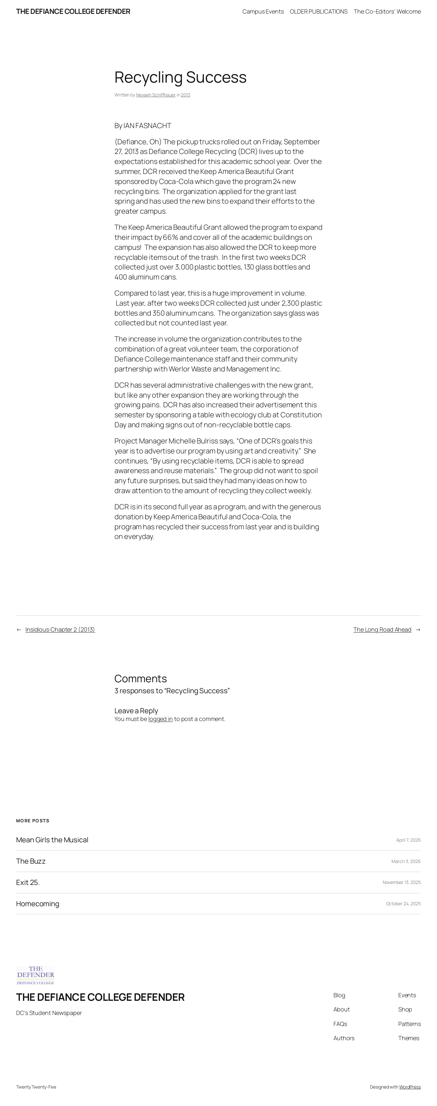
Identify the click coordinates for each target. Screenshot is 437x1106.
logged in (160, 719)
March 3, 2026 (406, 861)
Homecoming (37, 904)
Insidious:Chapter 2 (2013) (60, 629)
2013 (185, 95)
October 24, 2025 (403, 903)
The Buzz (31, 861)
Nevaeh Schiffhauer (156, 95)
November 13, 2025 (402, 882)
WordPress (410, 1087)
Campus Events (263, 11)
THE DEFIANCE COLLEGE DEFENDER (73, 11)
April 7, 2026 (408, 840)
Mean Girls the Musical (52, 840)
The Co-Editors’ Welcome (387, 11)
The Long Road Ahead (382, 629)
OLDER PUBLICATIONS (319, 11)
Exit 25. (28, 882)
